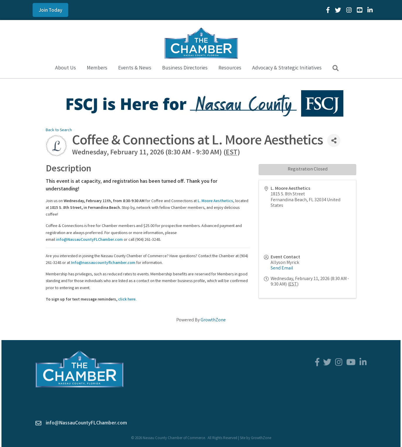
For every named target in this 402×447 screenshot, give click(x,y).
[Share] (333, 140)
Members (97, 68)
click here (126, 300)
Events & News (134, 68)
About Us (65, 68)
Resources (229, 68)
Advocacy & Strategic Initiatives (287, 68)
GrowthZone (213, 320)
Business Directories (185, 68)
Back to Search (59, 130)
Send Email (282, 268)
